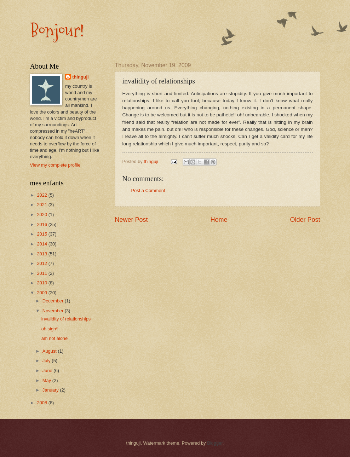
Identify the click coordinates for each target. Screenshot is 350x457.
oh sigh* (49, 328)
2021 (42, 204)
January (51, 390)
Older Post (305, 219)
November (53, 310)
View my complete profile (55, 165)
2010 (42, 282)
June (48, 370)
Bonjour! (57, 30)
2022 (42, 195)
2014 (42, 244)
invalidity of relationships (66, 319)
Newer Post (131, 219)
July (47, 360)
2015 (42, 234)
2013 (42, 253)
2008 (42, 402)
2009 (42, 292)
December (53, 300)
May (47, 380)
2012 (42, 263)
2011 (42, 273)
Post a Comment (148, 190)
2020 (42, 214)
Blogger (215, 443)
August (50, 351)
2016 (42, 224)
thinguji (80, 77)
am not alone (54, 338)
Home (218, 219)
